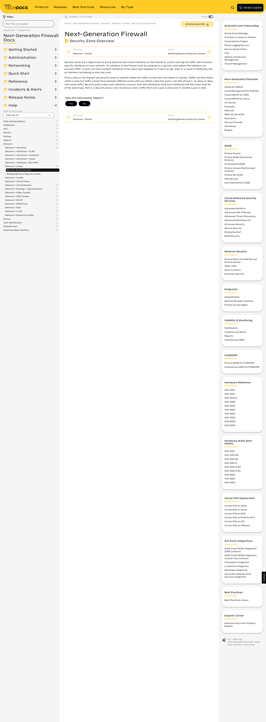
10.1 (229, 639)
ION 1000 (229, 390)
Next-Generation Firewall (85, 23)
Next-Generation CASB (237, 182)
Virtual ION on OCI (234, 521)
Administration (22, 57)
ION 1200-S (230, 398)
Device (6, 219)
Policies (7, 136)
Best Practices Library (236, 600)
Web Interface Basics (14, 121)
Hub (226, 53)
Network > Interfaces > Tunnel (20, 159)
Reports (228, 336)
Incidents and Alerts (235, 332)
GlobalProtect (10, 226)
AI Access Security (234, 224)
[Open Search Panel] (233, 7)
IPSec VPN (230, 266)
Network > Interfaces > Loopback (22, 155)
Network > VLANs (14, 177)
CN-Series (230, 102)
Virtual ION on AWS (235, 505)
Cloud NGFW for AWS (236, 94)
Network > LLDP (13, 211)
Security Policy (232, 270)
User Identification (12, 223)
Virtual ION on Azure (235, 509)
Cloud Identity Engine (236, 41)
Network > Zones (14, 166)
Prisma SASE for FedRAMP (239, 363)
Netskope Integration (236, 570)
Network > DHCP (14, 200)
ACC (5, 129)
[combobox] (28, 23)
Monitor (7, 133)
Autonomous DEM (234, 340)
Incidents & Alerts (25, 89)
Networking (19, 65)
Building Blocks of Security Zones (23, 174)
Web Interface (234, 644)
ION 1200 (229, 394)
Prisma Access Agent (236, 305)
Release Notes (21, 97)
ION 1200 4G (231, 455)
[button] (264, 578)
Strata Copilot (250, 8)
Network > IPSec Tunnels (17, 193)
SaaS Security (232, 236)
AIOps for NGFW (233, 87)
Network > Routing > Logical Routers (23, 189)
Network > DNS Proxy (16, 204)
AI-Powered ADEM (234, 164)
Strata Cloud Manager (236, 33)
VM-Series (230, 126)
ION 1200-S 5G (232, 471)
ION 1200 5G (231, 459)
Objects (7, 140)
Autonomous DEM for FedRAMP (242, 367)
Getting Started (22, 49)
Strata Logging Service (236, 45)
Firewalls (229, 106)
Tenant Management (235, 64)
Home (67, 23)
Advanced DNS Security (237, 220)
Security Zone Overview (19, 170)
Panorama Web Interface (16, 230)
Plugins (228, 130)
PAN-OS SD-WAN (234, 114)
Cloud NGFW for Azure (237, 98)
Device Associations (235, 49)
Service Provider (233, 122)
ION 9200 (229, 425)
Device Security (233, 228)
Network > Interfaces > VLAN (20, 151)
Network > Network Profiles (19, 215)
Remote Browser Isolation (238, 301)
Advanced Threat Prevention (240, 216)
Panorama (230, 118)
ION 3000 (229, 406)
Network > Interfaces (15, 148)
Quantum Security (234, 274)
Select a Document (12, 111)
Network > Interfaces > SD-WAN (21, 162)
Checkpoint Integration (236, 562)
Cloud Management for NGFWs (241, 91)
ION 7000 (229, 417)
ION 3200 (229, 409)
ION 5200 (229, 413)
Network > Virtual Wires (17, 181)
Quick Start (18, 73)
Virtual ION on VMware (237, 525)
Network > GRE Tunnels (17, 196)
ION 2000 (229, 402)
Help (12, 105)
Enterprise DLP (232, 232)
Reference (17, 81)
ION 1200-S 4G (232, 467)
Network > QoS (13, 208)
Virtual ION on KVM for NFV (239, 517)
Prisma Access (232, 153)
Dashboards (231, 328)
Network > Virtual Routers (18, 185)
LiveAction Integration (236, 566)
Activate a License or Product (240, 37)
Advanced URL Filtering (237, 212)
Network (7, 144)
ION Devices (231, 178)
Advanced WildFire (235, 208)
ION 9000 (229, 421)
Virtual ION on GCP (234, 513)
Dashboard (9, 125)
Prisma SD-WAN (233, 175)
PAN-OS (229, 110)
